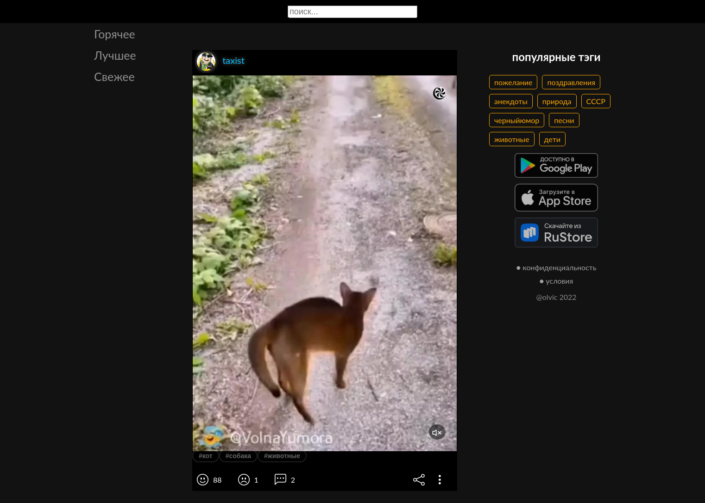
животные (511, 139)
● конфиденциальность (556, 267)
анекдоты (511, 101)
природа (557, 101)
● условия (556, 280)
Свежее (114, 76)
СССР (595, 101)
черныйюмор (516, 120)
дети (552, 139)
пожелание (513, 82)
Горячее (114, 34)
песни (564, 120)
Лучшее (115, 55)
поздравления (571, 82)
